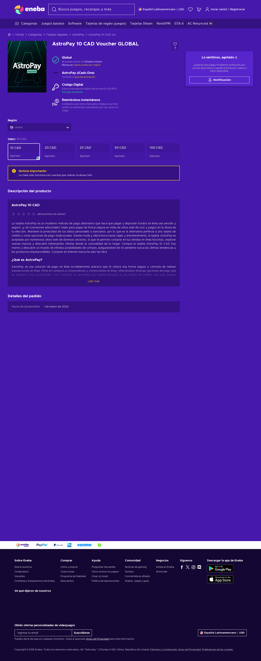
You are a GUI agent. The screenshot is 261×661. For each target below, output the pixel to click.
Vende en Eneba (165, 567)
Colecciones (67, 571)
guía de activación (85, 77)
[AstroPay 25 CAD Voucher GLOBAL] (94, 151)
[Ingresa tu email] (43, 632)
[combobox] (91, 9)
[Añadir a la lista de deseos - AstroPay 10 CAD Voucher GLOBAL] (175, 47)
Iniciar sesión (216, 9)
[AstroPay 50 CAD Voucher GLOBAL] (129, 151)
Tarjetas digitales (57, 34)
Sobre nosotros (23, 567)
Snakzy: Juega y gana (137, 581)
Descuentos (67, 581)
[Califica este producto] (25, 214)
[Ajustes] (161, 9)
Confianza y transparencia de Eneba (35, 581)
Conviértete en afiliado (137, 576)
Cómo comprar (69, 567)
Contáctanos (22, 571)
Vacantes (20, 576)
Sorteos (129, 571)
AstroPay (78, 34)
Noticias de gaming (136, 567)
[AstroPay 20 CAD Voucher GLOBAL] (59, 151)
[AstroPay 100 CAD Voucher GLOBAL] (164, 151)
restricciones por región (87, 65)
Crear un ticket (100, 576)
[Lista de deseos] (190, 9)
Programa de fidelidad (73, 576)
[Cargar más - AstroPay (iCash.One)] (55, 75)
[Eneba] (29, 9)
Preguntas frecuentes (104, 567)
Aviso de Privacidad (97, 639)
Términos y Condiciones (163, 649)
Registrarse (237, 9)
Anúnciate (161, 571)
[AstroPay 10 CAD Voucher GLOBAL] (23, 152)
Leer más (94, 281)
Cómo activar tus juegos (105, 571)
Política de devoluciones (105, 581)
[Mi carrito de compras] (199, 9)
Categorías (35, 34)
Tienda (19, 34)
